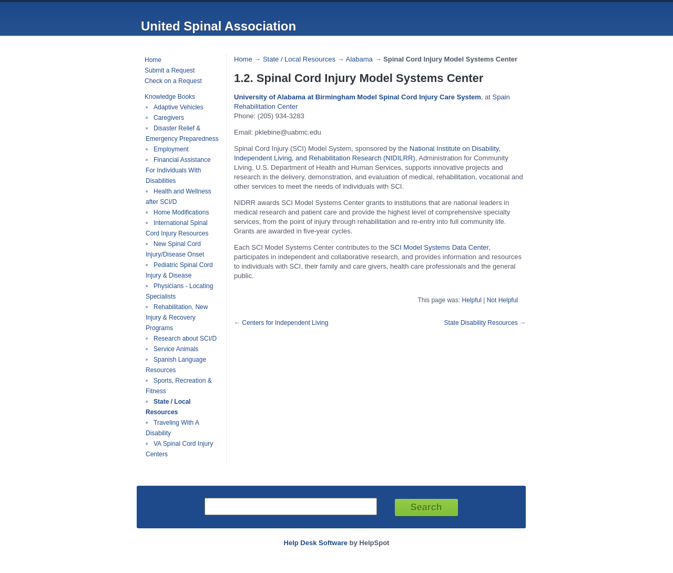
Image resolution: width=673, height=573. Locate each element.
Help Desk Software (316, 543)
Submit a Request (170, 70)
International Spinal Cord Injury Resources (177, 228)
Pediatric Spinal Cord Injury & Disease (179, 270)
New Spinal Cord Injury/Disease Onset (175, 249)
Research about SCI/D (185, 338)
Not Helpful (502, 300)
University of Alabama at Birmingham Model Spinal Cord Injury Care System (357, 97)
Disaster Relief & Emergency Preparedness (182, 133)
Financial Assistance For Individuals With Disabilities (178, 170)
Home (153, 60)
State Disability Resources (481, 322)
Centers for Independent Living (285, 322)
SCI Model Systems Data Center (439, 247)
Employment (171, 149)
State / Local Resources (168, 407)
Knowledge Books (170, 96)
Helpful (471, 300)
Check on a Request (173, 81)
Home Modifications (181, 212)
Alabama (358, 59)
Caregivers (169, 117)
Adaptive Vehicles (178, 107)
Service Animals (176, 349)
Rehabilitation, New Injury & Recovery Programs (177, 317)
